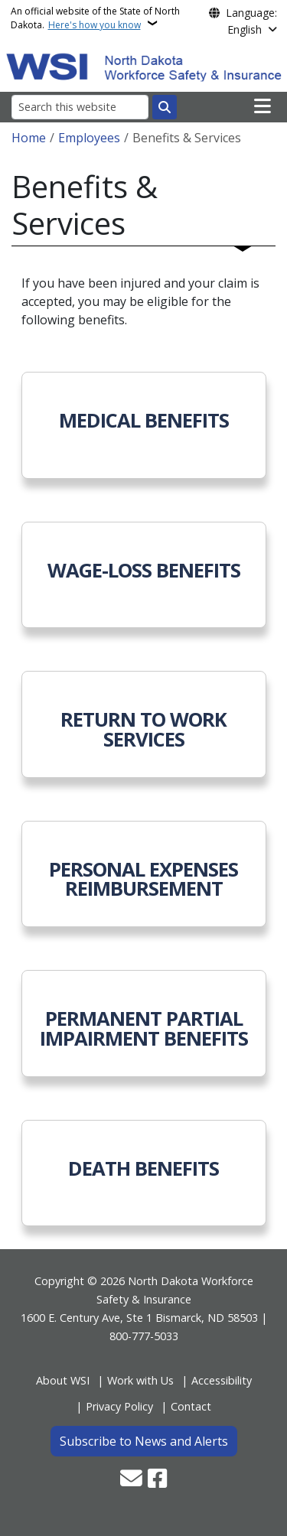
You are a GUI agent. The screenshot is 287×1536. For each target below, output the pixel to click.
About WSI (63, 1380)
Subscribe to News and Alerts (144, 1441)
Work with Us (140, 1380)
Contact (191, 1406)
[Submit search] (164, 107)
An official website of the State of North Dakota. (95, 18)
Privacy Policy (119, 1406)
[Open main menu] (262, 106)
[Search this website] (79, 107)
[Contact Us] (131, 1480)
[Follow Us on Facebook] (157, 1480)
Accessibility (221, 1380)
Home (28, 137)
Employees (89, 137)
